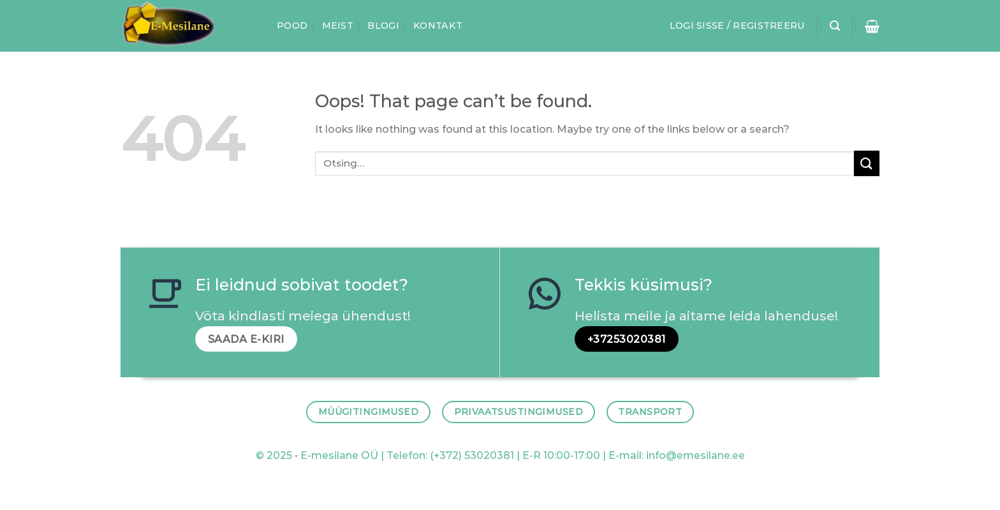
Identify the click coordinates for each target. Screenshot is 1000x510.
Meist (337, 25)
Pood (292, 25)
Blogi (383, 25)
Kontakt (437, 25)
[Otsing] (835, 25)
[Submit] (866, 163)
